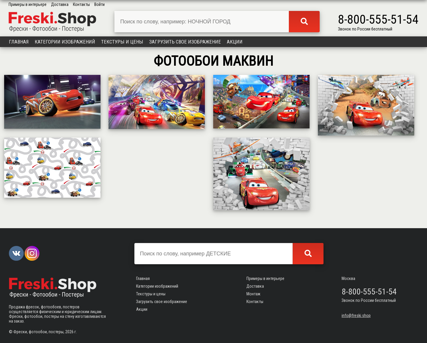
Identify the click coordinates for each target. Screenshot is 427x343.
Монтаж (253, 294)
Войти (99, 4)
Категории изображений (65, 42)
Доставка (59, 4)
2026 (69, 331)
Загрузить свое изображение (185, 42)
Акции (235, 42)
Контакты (81, 4)
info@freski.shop (356, 315)
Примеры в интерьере (28, 4)
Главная (19, 42)
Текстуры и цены (122, 42)
